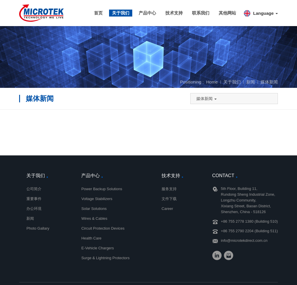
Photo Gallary (37, 228)
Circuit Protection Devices (102, 228)
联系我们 (200, 12)
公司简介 (33, 189)
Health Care (91, 238)
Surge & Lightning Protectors (105, 258)
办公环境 (33, 208)
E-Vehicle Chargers (97, 248)
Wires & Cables (94, 218)
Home (212, 81)
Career (167, 208)
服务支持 (169, 189)
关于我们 (120, 12)
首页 (98, 12)
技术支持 (174, 12)
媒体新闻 (269, 81)
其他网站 (227, 12)
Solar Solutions (93, 208)
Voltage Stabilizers (96, 199)
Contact (223, 175)
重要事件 (33, 199)
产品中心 (147, 12)
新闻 (250, 81)
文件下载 (169, 199)
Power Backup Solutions (101, 189)
